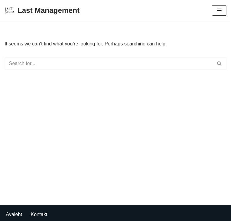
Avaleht (14, 214)
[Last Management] (42, 10)
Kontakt (39, 214)
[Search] (109, 63)
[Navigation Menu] (219, 10)
